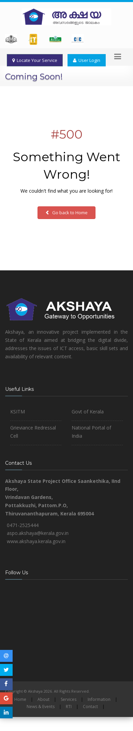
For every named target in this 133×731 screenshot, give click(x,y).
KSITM (17, 411)
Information (99, 699)
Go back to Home (66, 212)
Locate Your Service (34, 60)
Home (20, 699)
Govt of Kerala (88, 411)
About (43, 699)
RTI (69, 706)
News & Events (41, 706)
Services (68, 699)
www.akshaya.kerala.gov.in (36, 541)
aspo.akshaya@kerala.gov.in (38, 533)
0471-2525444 (23, 525)
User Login (86, 60)
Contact (90, 706)
